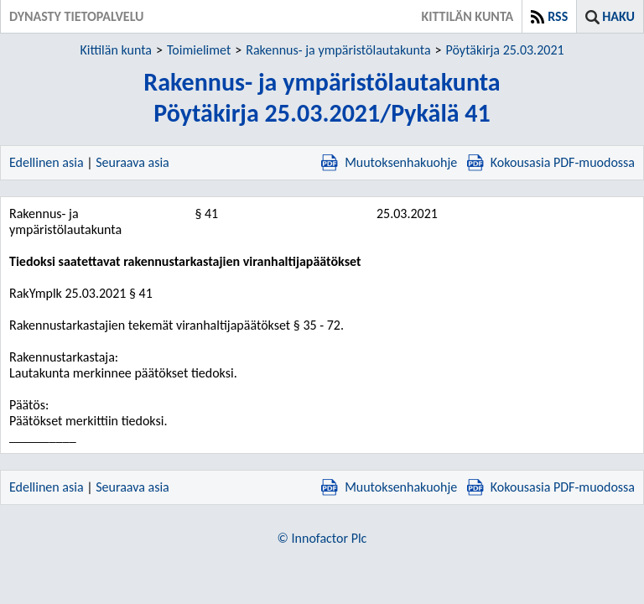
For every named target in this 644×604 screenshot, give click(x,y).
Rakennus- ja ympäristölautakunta (338, 50)
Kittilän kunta (116, 50)
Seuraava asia (132, 162)
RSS (558, 16)
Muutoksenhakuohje (389, 162)
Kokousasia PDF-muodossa (551, 162)
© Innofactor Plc (322, 538)
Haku (618, 16)
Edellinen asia (46, 162)
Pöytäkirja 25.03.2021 (505, 50)
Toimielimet (199, 50)
